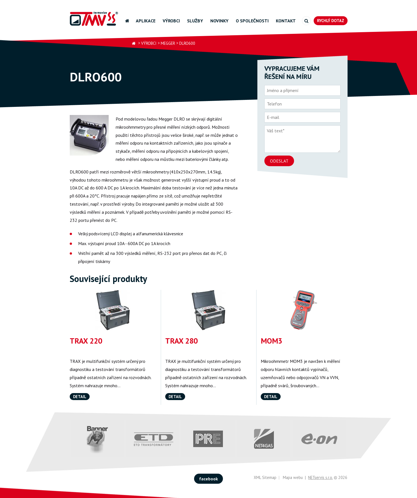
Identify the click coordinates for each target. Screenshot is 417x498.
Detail (79, 396)
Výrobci (171, 21)
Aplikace (145, 21)
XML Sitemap (265, 477)
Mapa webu (293, 477)
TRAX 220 (86, 341)
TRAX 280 (181, 341)
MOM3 (271, 341)
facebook (208, 478)
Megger (168, 43)
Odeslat (279, 161)
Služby (195, 21)
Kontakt (286, 21)
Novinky (219, 21)
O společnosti (252, 21)
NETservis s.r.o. (320, 477)
